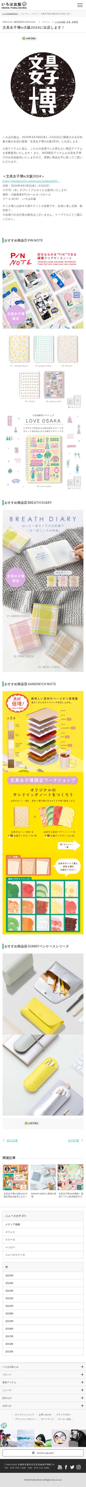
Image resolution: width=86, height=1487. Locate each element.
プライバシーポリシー (25, 1419)
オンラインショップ (24, 1414)
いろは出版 (60, 22)
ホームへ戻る (64, 1419)
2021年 (9, 1305)
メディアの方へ (63, 1414)
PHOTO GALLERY (45, 1453)
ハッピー (10, 1247)
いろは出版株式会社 (14, 5)
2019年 (9, 1321)
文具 (68, 22)
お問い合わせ (45, 1414)
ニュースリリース (15, 1254)
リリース (10, 1239)
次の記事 (73, 1140)
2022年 (9, 1298)
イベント (10, 1231)
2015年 (9, 1351)
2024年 (9, 1283)
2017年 (9, 1336)
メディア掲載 (12, 1224)
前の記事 (12, 1140)
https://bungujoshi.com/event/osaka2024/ (32, 181)
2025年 (9, 1275)
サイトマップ (47, 1419)
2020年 (9, 1313)
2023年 (9, 1290)
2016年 (9, 1343)
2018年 (9, 1328)
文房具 (75, 22)
